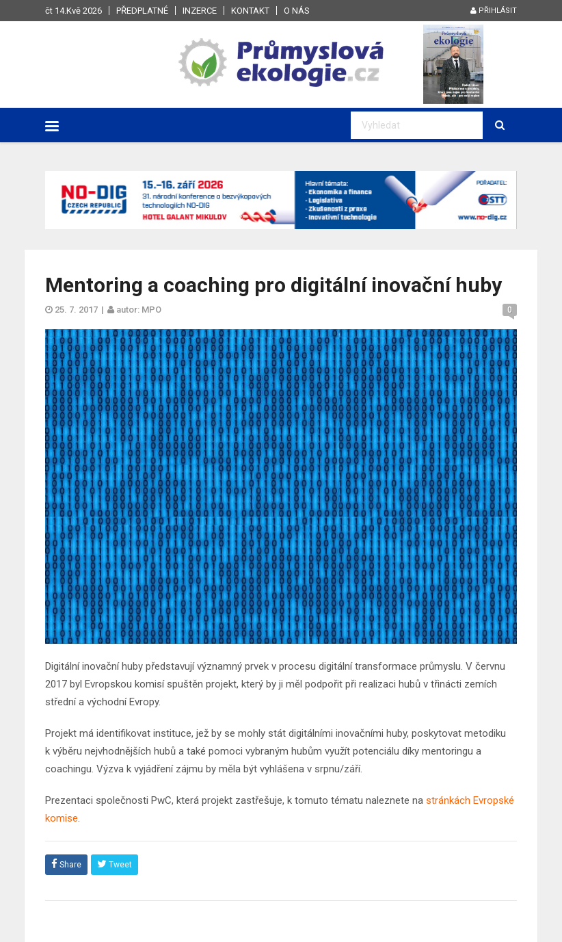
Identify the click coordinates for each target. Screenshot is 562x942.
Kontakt (250, 10)
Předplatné (142, 10)
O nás (297, 10)
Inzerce (200, 10)
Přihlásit (493, 10)
